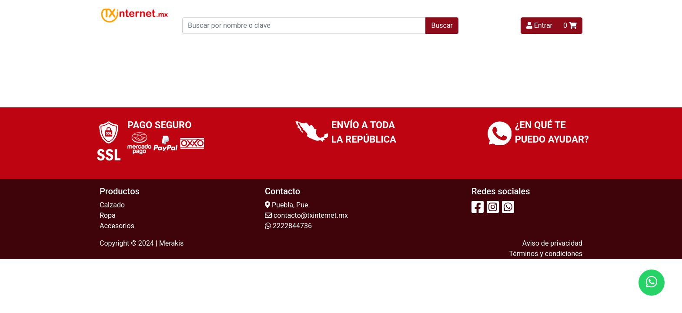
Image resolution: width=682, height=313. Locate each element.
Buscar (442, 25)
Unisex (388, 46)
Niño (311, 46)
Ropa (108, 215)
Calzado (112, 205)
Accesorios (117, 226)
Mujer (247, 46)
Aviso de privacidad (552, 243)
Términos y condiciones (545, 254)
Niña (280, 46)
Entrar (539, 25)
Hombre (348, 46)
